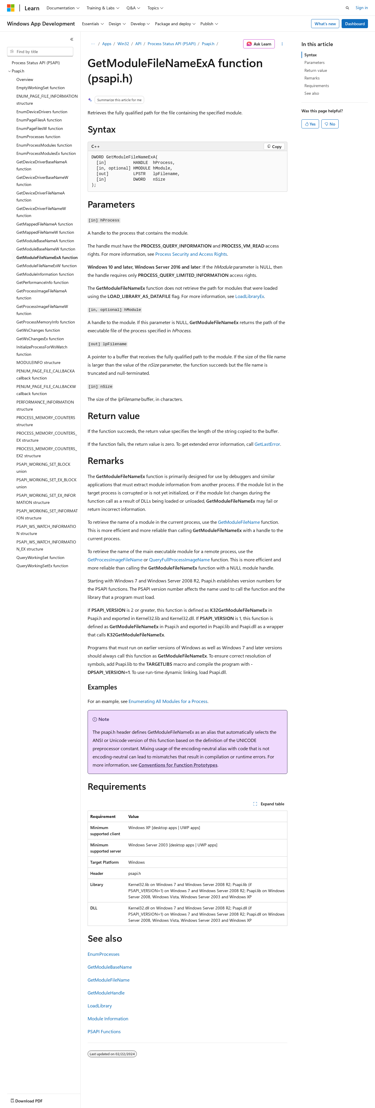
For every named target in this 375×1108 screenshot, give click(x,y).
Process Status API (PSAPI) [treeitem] (36, 62)
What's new (325, 23)
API (138, 43)
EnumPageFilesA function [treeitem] (39, 120)
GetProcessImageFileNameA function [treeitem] (41, 294)
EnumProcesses (104, 954)
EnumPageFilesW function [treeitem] (39, 128)
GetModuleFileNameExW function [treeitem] (46, 265)
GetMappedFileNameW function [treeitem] (45, 232)
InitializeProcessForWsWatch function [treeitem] (41, 350)
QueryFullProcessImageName (179, 559)
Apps (106, 43)
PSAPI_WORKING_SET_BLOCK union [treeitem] (43, 467)
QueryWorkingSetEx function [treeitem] (42, 565)
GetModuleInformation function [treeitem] (45, 274)
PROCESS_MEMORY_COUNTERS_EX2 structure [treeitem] (46, 452)
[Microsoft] (11, 8)
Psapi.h (208, 43)
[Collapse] (72, 39)
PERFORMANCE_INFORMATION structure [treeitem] (45, 405)
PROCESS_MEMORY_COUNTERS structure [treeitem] (45, 421)
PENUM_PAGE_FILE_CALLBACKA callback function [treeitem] (45, 374)
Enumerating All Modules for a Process (168, 701)
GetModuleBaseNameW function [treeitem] (45, 249)
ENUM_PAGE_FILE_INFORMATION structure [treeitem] (47, 99)
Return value (315, 70)
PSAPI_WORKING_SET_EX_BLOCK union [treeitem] (46, 483)
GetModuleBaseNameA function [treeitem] (45, 240)
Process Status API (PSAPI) (172, 43)
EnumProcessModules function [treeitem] (44, 145)
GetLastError (267, 444)
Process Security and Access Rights (191, 254)
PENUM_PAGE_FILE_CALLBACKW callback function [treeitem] (46, 390)
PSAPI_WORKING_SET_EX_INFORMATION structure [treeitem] (46, 498)
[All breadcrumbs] (93, 44)
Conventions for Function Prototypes (178, 765)
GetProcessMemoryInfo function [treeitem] (45, 322)
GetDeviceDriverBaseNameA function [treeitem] (41, 165)
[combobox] (40, 51)
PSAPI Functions (104, 1031)
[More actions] (282, 44)
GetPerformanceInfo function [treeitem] (42, 282)
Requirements (316, 85)
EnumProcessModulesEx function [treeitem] (46, 153)
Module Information (108, 1018)
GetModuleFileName (239, 522)
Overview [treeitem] (24, 79)
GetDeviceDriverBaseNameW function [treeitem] (42, 180)
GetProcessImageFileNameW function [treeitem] (42, 310)
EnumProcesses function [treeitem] (38, 136)
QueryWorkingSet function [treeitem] (40, 557)
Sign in (362, 7)
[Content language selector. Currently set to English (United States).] (34, 1099)
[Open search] (347, 8)
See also (311, 93)
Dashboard (355, 23)
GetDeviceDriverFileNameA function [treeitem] (40, 196)
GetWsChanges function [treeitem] (38, 330)
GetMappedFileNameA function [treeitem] (44, 224)
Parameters (314, 62)
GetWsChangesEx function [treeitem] (40, 338)
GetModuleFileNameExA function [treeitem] (47, 257)
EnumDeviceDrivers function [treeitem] (41, 111)
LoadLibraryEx (249, 296)
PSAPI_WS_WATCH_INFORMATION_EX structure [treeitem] (46, 545)
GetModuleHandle (106, 993)
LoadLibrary (100, 1005)
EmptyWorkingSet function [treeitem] (40, 87)
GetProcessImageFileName (115, 559)
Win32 (123, 43)
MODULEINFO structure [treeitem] (38, 362)
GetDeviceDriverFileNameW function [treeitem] (41, 212)
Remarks (312, 78)
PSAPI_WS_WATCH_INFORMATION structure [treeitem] (46, 529)
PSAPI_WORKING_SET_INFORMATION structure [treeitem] (47, 514)
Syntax (310, 54)
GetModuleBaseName (110, 967)
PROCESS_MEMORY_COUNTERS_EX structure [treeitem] (46, 436)
